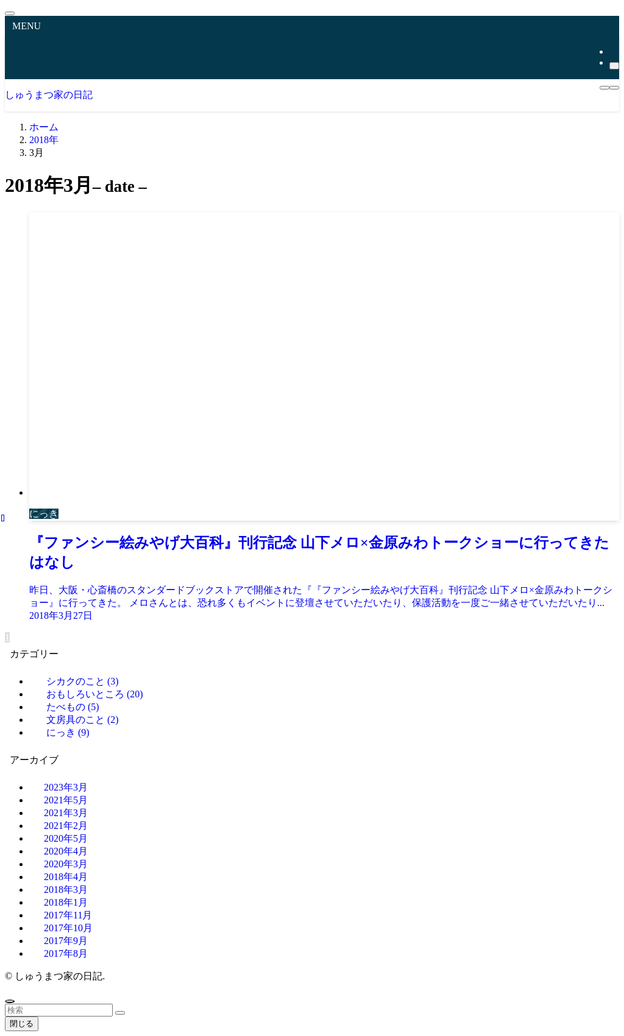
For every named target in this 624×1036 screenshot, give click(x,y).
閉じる (22, 1023)
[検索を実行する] (120, 1013)
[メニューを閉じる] (10, 13)
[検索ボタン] (614, 88)
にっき (68, 732)
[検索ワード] (59, 1010)
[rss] (613, 51)
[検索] (614, 65)
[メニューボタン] (604, 88)
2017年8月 (66, 953)
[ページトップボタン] (10, 1001)
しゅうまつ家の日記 (49, 95)
